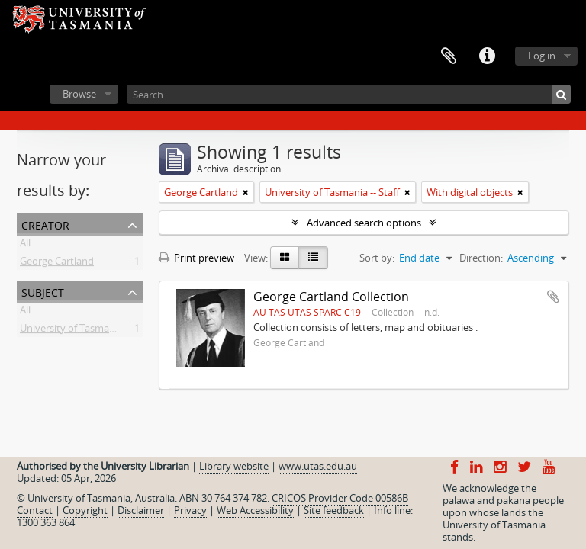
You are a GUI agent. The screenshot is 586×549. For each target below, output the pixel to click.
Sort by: (376, 258)
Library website (234, 466)
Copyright (85, 510)
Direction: (481, 258)
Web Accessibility (255, 510)
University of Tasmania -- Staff (87, 331)
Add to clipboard (553, 296)
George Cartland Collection (331, 296)
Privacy (190, 510)
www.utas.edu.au (318, 466)
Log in (541, 56)
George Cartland (57, 264)
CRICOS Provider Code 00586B (340, 498)
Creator (45, 224)
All (25, 245)
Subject (42, 291)
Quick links (487, 56)
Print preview (196, 258)
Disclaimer (141, 510)
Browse (79, 94)
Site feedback (334, 510)
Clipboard (449, 56)
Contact (35, 510)
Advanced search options (364, 223)
